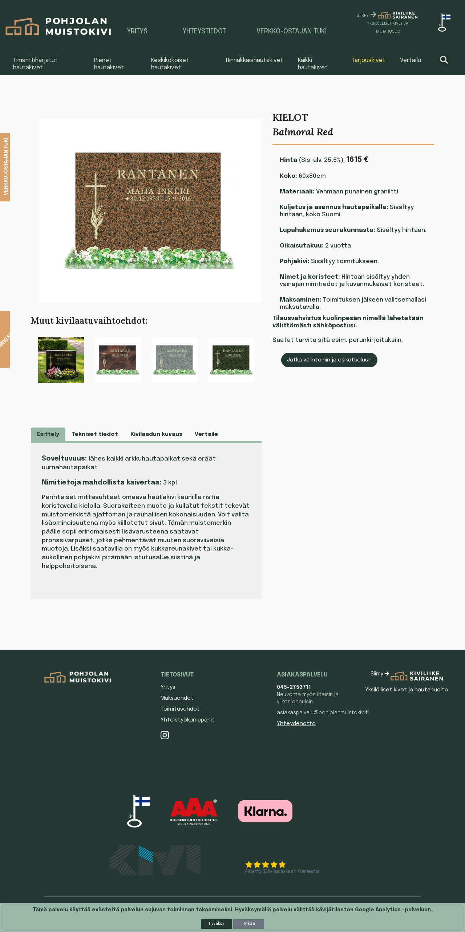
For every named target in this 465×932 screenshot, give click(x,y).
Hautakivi (281, 745)
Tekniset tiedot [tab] (95, 434)
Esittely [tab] (48, 434)
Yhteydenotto (296, 724)
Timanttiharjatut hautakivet (35, 64)
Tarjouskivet (368, 60)
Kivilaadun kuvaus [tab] (156, 434)
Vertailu (410, 60)
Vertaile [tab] (206, 434)
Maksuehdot (177, 698)
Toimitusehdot (180, 709)
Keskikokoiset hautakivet (170, 64)
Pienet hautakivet (109, 64)
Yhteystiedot (204, 31)
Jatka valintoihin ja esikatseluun (329, 360)
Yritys (137, 31)
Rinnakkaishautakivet (254, 60)
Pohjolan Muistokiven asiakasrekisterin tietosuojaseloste (305, 756)
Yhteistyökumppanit (188, 720)
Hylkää (248, 923)
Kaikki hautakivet (313, 64)
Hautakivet (282, 734)
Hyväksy (216, 923)
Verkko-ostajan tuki (291, 31)
